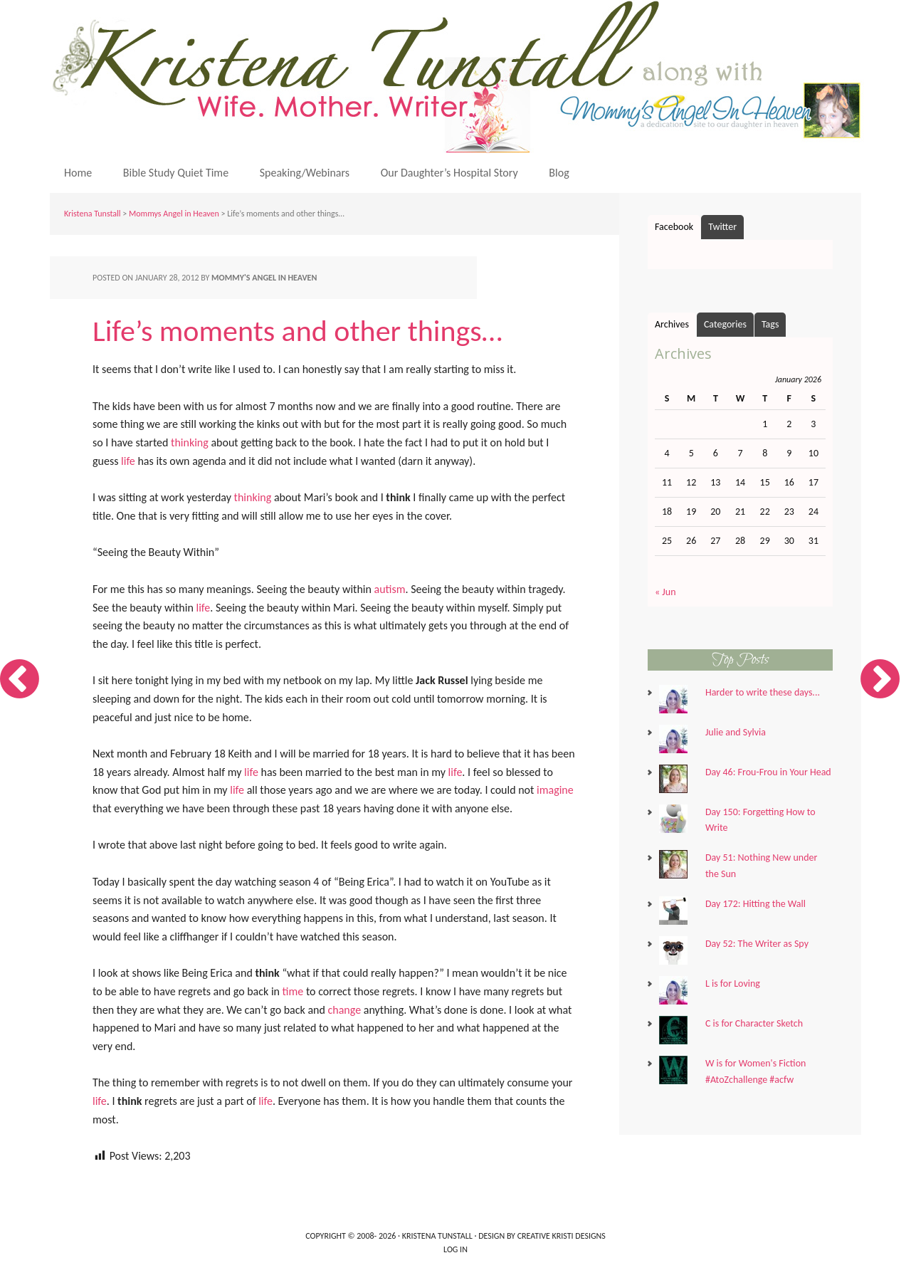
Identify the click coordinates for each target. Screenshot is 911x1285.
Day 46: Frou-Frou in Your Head (768, 772)
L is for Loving (732, 983)
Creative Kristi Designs (561, 1236)
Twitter (722, 227)
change (345, 1010)
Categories (725, 324)
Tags (770, 324)
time (293, 991)
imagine (555, 790)
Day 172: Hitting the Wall (755, 904)
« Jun (665, 592)
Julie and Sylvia (735, 732)
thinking (190, 442)
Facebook (674, 227)
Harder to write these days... (762, 692)
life (128, 461)
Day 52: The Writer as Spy (757, 944)
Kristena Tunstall (459, 76)
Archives (672, 324)
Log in (455, 1249)
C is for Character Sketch (754, 1023)
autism (390, 589)
